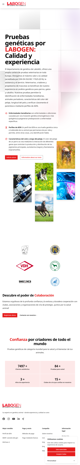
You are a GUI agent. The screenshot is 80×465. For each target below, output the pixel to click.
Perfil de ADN (7, 434)
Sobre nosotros (47, 434)
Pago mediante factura (30, 438)
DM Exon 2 (6, 442)
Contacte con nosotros (28, 315)
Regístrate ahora (10, 315)
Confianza (18, 339)
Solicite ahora (11, 157)
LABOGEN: (20, 49)
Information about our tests (31, 157)
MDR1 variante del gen (10, 438)
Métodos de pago (28, 434)
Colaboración (44, 295)
